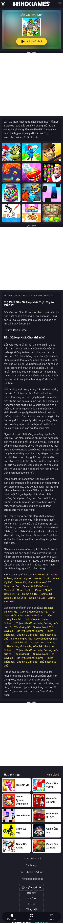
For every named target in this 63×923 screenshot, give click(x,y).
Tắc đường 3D (22, 627)
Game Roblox (25, 590)
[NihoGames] (31, 4)
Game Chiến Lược (24, 295)
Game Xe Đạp (12, 586)
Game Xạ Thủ (30, 593)
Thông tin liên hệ (31, 858)
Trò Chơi (8, 295)
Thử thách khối (18, 642)
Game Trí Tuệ (42, 578)
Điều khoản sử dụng (31, 872)
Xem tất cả (53, 774)
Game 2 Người (22, 578)
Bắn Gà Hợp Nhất (44, 295)
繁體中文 (31, 893)
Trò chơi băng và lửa (19, 638)
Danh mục (31, 865)
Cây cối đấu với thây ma (34, 611)
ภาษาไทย (31, 898)
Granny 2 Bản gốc (26, 634)
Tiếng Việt (31, 909)
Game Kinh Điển (32, 586)
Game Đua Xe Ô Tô (39, 582)
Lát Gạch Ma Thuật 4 (30, 615)
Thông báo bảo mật (31, 878)
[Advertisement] (31, 84)
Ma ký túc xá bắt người (30, 630)
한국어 (31, 903)
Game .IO (20, 582)
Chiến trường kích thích (17, 646)
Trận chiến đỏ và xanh (29, 623)
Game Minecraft (39, 574)
